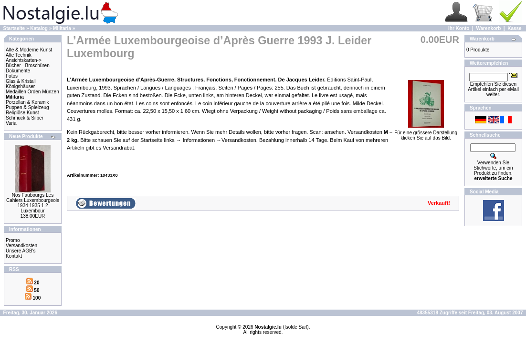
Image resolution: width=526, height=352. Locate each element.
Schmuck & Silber (24, 118)
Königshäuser (20, 86)
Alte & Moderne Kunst (29, 49)
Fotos (12, 76)
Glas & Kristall (21, 81)
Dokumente (18, 70)
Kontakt (14, 256)
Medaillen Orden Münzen (32, 91)
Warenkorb (488, 28)
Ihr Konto (458, 28)
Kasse (514, 28)
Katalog (39, 28)
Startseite (14, 28)
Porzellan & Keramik (27, 102)
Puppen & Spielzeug (27, 107)
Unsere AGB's (21, 250)
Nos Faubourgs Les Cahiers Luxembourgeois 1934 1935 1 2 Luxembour (32, 202)
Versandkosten (21, 245)
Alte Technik (19, 55)
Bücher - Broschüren (28, 65)
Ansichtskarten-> (24, 60)
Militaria (62, 28)
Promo (13, 240)
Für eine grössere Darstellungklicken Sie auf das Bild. (425, 133)
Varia (11, 123)
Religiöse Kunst (22, 112)
